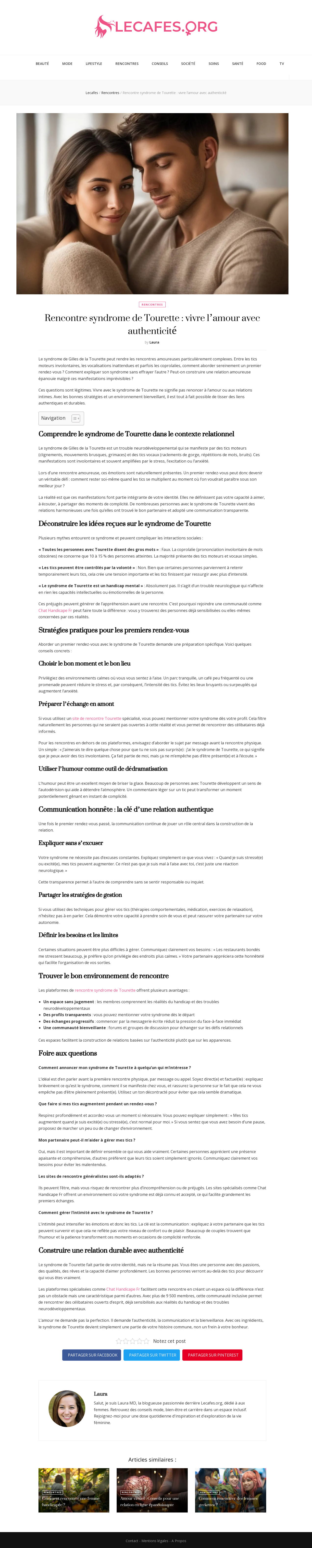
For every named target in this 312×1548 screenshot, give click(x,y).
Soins (214, 62)
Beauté (42, 62)
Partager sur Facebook (92, 1353)
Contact (132, 1539)
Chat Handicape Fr (55, 609)
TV (281, 62)
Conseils (160, 62)
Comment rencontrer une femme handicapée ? (69, 1500)
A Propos (179, 1539)
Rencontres (126, 62)
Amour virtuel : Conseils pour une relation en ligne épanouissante (148, 1500)
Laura (154, 340)
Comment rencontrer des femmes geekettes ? (227, 1500)
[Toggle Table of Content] (73, 417)
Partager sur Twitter (152, 1353)
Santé (237, 62)
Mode (67, 62)
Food (261, 62)
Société (188, 62)
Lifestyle (94, 62)
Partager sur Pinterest (213, 1353)
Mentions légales (154, 1539)
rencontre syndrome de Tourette (105, 988)
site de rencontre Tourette (96, 717)
